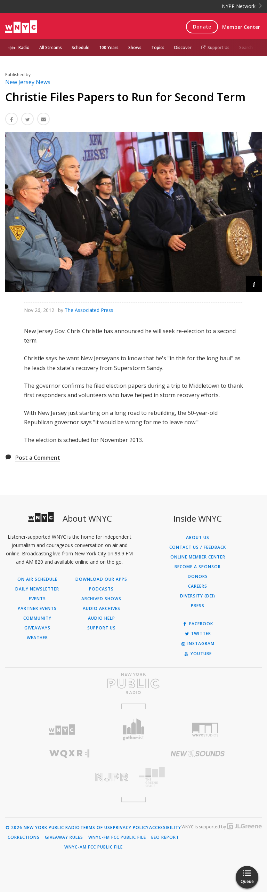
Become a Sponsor (198, 567)
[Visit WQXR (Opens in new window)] (69, 753)
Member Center (241, 27)
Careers (197, 586)
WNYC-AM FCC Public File (93, 847)
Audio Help (101, 618)
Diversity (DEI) (197, 596)
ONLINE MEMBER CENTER (197, 557)
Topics (157, 47)
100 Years (109, 47)
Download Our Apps (101, 579)
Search (246, 47)
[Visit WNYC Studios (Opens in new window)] (205, 730)
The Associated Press (89, 310)
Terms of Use (96, 828)
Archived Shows (101, 599)
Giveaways (37, 628)
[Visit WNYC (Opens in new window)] (62, 729)
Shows (134, 47)
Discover (183, 47)
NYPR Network (242, 6)
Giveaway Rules (64, 837)
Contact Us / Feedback (197, 547)
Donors (198, 576)
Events (37, 599)
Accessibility (165, 828)
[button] (254, 284)
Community (37, 618)
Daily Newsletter (37, 589)
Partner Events (37, 608)
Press (197, 606)
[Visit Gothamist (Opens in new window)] (134, 729)
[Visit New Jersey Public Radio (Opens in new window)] (69, 777)
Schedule (80, 47)
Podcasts (101, 589)
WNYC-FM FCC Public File (117, 837)
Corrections (24, 837)
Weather (37, 638)
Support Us (215, 47)
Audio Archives (101, 608)
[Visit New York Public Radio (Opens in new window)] (133, 683)
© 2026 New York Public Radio (43, 828)
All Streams (50, 47)
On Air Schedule (37, 579)
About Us (197, 538)
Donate (202, 26)
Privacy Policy (131, 828)
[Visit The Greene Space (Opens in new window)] (198, 777)
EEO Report (165, 837)
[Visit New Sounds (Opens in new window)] (198, 753)
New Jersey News (27, 82)
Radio (24, 47)
